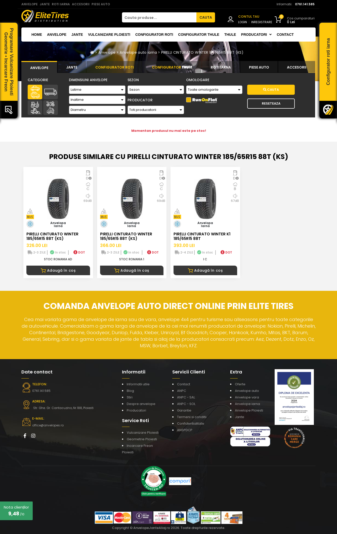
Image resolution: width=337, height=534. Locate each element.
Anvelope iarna (247, 403)
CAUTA (205, 17)
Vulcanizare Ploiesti (109, 35)
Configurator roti (154, 35)
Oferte (240, 384)
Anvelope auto (247, 390)
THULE (230, 35)
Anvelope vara (247, 397)
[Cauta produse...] (159, 17)
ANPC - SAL (186, 397)
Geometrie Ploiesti (142, 439)
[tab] (39, 67)
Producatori (136, 410)
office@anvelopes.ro (48, 425)
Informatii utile (138, 384)
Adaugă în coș (58, 270)
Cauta (271, 89)
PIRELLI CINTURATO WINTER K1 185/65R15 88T (202, 236)
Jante (77, 35)
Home (36, 35)
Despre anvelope (141, 403)
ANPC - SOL (186, 403)
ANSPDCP (184, 430)
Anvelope (56, 35)
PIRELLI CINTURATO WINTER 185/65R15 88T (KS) (202, 52)
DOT (79, 252)
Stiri (130, 397)
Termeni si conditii (191, 417)
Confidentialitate (190, 423)
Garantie (184, 410)
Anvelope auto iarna (138, 52)
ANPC (181, 390)
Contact (285, 35)
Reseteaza (271, 103)
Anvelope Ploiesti (249, 410)
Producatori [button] (256, 35)
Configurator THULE (198, 35)
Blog (130, 390)
